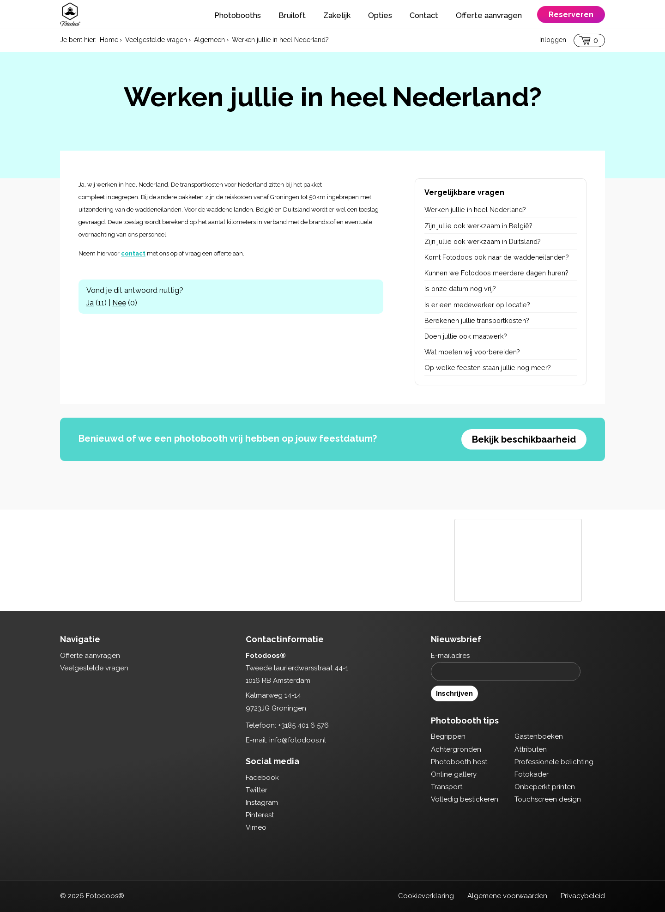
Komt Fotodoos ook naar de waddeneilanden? (496, 257)
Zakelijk (337, 15)
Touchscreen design (547, 799)
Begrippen (448, 736)
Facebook (262, 777)
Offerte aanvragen (489, 15)
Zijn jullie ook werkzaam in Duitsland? (482, 241)
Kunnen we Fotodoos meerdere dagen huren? (496, 273)
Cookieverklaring (426, 896)
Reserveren (571, 14)
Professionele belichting (553, 762)
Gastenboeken (538, 736)
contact (133, 253)
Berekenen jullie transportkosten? (476, 320)
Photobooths (237, 15)
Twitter (256, 790)
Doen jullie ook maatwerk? (465, 336)
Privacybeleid (583, 896)
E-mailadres (450, 655)
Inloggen (552, 39)
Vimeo (256, 827)
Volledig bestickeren (464, 799)
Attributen (530, 749)
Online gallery (454, 774)
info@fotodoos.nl (297, 740)
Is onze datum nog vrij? (460, 288)
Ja (90, 302)
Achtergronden (456, 749)
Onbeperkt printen (544, 787)
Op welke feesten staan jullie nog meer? (487, 367)
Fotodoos (70, 14)
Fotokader (531, 774)
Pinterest (260, 815)
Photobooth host (459, 762)
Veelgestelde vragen (94, 668)
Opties (380, 15)
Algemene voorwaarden (507, 896)
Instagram (262, 802)
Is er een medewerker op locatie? (477, 305)
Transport (446, 787)
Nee (119, 302)
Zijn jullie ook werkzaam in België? (478, 226)
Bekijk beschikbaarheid (524, 439)
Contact (424, 15)
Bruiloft (292, 15)
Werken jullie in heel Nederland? (475, 209)
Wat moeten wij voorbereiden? (472, 352)
